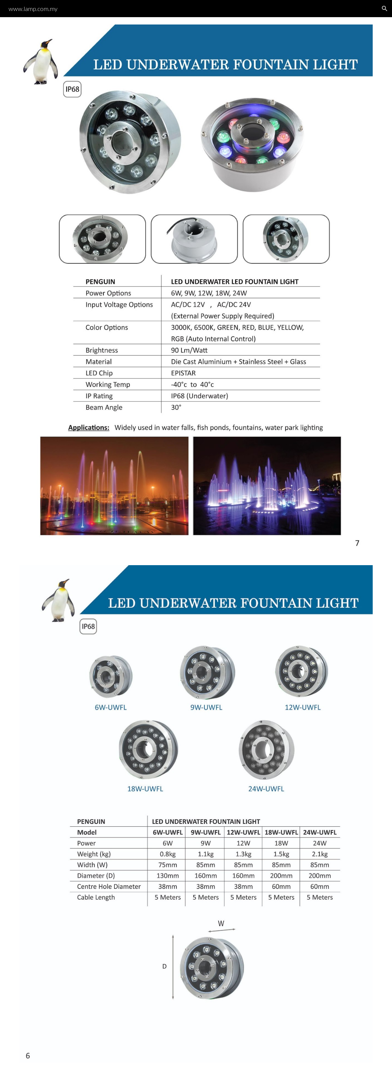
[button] (384, 8)
